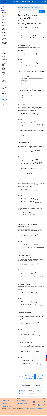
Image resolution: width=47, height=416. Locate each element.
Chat (23, 1)
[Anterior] (29, 376)
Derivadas (22, 8)
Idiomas (3, 15)
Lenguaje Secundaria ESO (4, 93)
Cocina (3, 55)
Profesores (18, 3)
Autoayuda (4, 43)
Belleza (3, 72)
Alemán (3, 22)
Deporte (3, 65)
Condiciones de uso (26, 408)
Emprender (4, 47)
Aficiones (4, 63)
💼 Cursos (24, 7)
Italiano (3, 25)
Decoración (4, 71)
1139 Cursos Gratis (17, 1)
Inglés (4, 16)
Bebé (3, 74)
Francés (3, 19)
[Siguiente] (40, 376)
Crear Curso (24, 3)
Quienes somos (5, 401)
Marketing (4, 53)
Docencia (4, 69)
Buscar (42, 12)
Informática (4, 29)
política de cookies (40, 408)
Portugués (4, 28)
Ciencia (3, 56)
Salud (3, 64)
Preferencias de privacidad (7, 406)
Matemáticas (4, 59)
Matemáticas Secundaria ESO (4, 87)
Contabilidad (4, 50)
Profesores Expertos (6, 404)
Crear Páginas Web (4, 32)
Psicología (4, 76)
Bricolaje (3, 73)
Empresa (3, 44)
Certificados (4, 403)
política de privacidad (33, 408)
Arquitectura (4, 107)
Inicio (2, 6)
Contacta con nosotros (22, 403)
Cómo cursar (27, 1)
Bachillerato (4, 96)
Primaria (3, 80)
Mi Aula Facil (43, 1)
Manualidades (5, 42)
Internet (3, 41)
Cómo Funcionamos (6, 400)
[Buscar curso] (27, 11)
